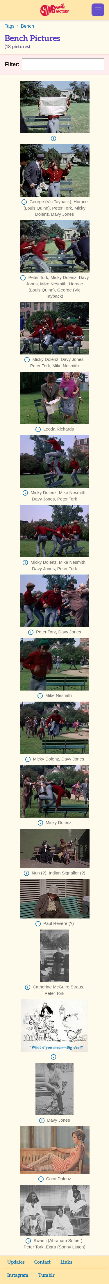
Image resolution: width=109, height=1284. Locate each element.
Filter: (12, 64)
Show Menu (98, 9)
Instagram (17, 1275)
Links (66, 1262)
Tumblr (46, 1275)
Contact (42, 1262)
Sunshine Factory (54, 9)
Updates (15, 1262)
